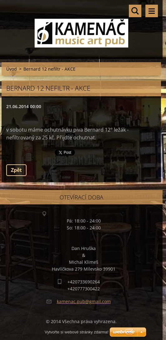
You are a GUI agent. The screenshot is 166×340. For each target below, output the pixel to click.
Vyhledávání (135, 11)
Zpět (16, 170)
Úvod (11, 69)
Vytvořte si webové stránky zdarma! (77, 332)
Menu (151, 11)
